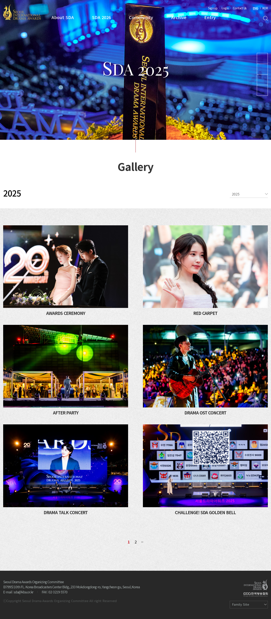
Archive (178, 17)
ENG (255, 8)
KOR (265, 8)
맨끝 (142, 542)
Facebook (262, 90)
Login (225, 8)
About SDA (62, 17)
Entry (210, 17)
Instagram (262, 69)
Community (141, 17)
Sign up (212, 8)
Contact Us (239, 8)
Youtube (262, 58)
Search (265, 18)
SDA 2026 (101, 17)
